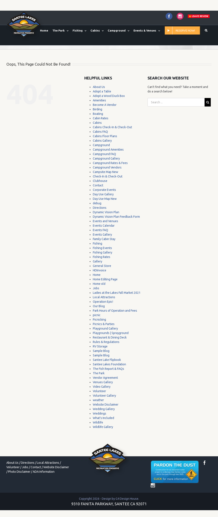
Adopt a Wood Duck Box (109, 96)
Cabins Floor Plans (105, 136)
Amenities (99, 100)
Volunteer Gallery (104, 395)
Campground (101, 145)
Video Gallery (101, 386)
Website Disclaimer (105, 404)
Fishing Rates (101, 257)
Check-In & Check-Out (107, 176)
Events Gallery (102, 234)
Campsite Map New (105, 172)
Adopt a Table (102, 91)
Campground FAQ (104, 154)
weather (98, 400)
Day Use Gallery (103, 194)
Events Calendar (104, 225)
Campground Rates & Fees (110, 163)
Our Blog (99, 306)
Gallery (97, 261)
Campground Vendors (107, 167)
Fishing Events (102, 248)
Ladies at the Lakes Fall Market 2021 (117, 292)
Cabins (97, 122)
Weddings (99, 413)
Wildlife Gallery (103, 427)
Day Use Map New (105, 198)
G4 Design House (127, 498)
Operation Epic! (103, 301)
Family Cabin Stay (104, 239)
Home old (99, 283)
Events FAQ (100, 230)
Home (96, 275)
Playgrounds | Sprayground (111, 333)
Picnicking (99, 319)
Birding (97, 109)
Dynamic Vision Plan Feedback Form (116, 216)
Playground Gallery (105, 328)
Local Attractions (104, 297)
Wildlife (98, 422)
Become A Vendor (104, 105)
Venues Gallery (103, 382)
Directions (99, 207)
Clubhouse (100, 181)
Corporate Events (104, 190)
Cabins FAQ (100, 131)
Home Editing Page (105, 279)
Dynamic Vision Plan (106, 212)
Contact (98, 185)
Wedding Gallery (104, 409)
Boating (98, 113)
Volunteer (99, 391)
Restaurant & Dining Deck (110, 337)
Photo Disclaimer (19, 471)
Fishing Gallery (102, 252)
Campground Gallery (106, 158)
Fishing (97, 243)
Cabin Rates (100, 118)
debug (97, 203)
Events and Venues (105, 221)
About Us (99, 87)
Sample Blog (101, 351)
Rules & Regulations (106, 342)
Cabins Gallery (102, 140)
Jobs (96, 288)
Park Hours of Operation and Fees (115, 310)
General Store (102, 266)
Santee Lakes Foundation (109, 364)
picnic (96, 315)
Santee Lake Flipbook (107, 359)
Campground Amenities (108, 149)
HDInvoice (99, 270)
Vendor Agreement (105, 377)
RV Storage (100, 346)
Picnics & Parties (104, 324)
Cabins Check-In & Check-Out (112, 127)
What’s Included (103, 418)
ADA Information (43, 471)
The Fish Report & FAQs (108, 368)
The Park (99, 373)
